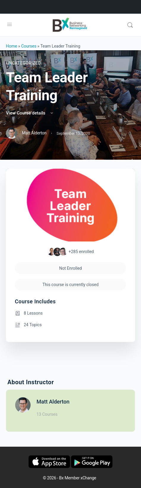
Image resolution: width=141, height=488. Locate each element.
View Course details (30, 113)
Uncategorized (23, 63)
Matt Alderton (53, 401)
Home (11, 46)
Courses (28, 46)
